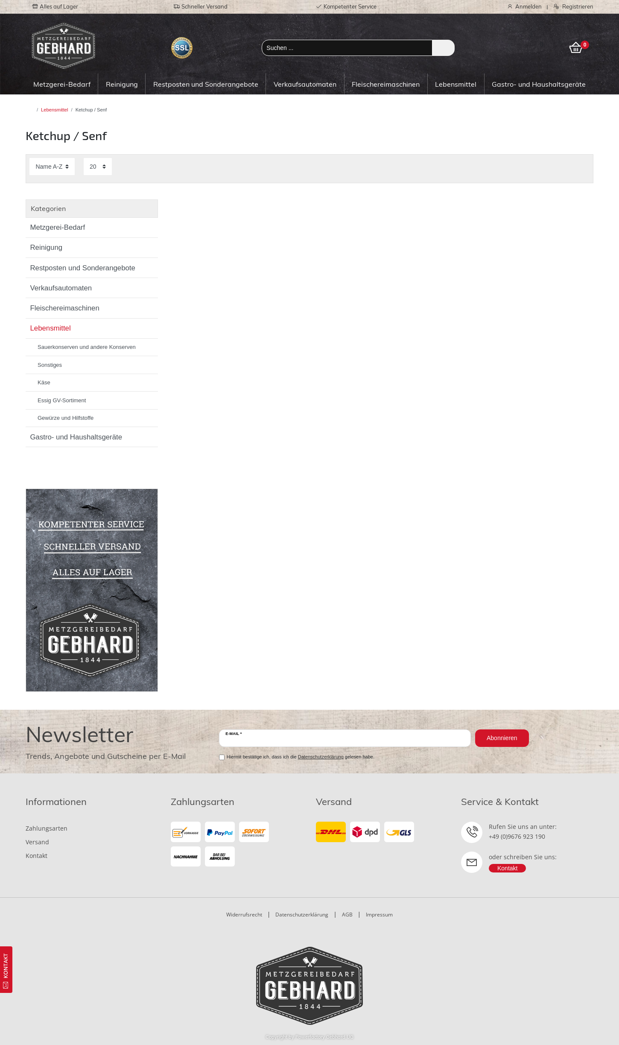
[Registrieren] (571, 6)
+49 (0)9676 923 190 (517, 836)
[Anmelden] (522, 6)
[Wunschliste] (546, 44)
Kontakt (36, 856)
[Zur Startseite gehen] (31, 109)
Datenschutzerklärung (301, 914)
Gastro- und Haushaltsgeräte (539, 84)
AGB (347, 914)
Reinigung (122, 84)
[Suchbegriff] (347, 48)
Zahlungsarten (46, 828)
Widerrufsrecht (244, 914)
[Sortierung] (52, 166)
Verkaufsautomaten (305, 84)
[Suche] (443, 48)
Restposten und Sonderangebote (205, 84)
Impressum (379, 914)
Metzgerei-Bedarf (62, 84)
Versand (37, 842)
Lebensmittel (455, 84)
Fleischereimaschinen (386, 84)
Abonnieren (502, 738)
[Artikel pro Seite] (98, 166)
